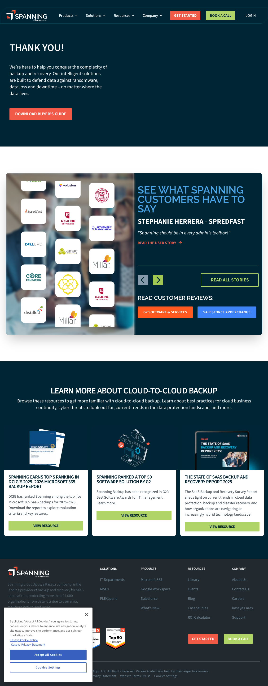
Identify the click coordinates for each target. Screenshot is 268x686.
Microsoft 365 (151, 579)
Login (251, 15)
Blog (191, 598)
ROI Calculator (199, 617)
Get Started (185, 15)
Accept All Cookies (48, 655)
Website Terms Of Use (135, 676)
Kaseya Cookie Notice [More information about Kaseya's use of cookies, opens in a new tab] (24, 640)
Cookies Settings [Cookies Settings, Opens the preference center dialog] (48, 667)
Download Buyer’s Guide (40, 114)
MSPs (104, 589)
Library (193, 579)
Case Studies (198, 608)
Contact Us (240, 589)
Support (238, 617)
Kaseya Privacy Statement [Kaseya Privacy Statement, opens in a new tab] (28, 645)
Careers (238, 598)
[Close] (86, 614)
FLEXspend (109, 598)
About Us (239, 579)
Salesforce (149, 598)
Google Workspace (156, 589)
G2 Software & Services (165, 312)
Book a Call (220, 15)
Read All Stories (230, 280)
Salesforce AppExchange (226, 312)
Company (153, 15)
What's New (150, 608)
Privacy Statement (103, 676)
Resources (124, 15)
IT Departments (112, 579)
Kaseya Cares (242, 608)
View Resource (46, 525)
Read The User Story (160, 243)
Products (68, 15)
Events (193, 589)
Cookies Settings (165, 676)
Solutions (96, 15)
